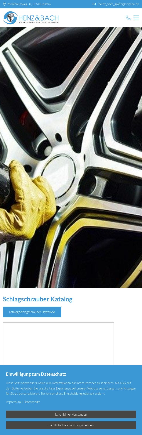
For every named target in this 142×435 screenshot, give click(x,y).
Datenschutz (32, 402)
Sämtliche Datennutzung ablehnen (71, 425)
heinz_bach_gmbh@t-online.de (119, 4)
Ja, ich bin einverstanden (71, 414)
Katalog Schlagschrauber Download (32, 312)
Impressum (13, 402)
